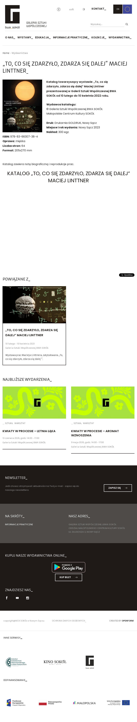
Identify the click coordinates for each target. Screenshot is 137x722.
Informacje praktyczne (70, 37)
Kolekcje (97, 37)
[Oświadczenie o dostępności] (58, 9)
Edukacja (42, 37)
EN (118, 9)
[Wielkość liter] (71, 9)
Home (6, 53)
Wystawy (24, 37)
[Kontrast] (83, 9)
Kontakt (98, 8)
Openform (128, 620)
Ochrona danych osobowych (68, 620)
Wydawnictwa (119, 37)
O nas (9, 37)
